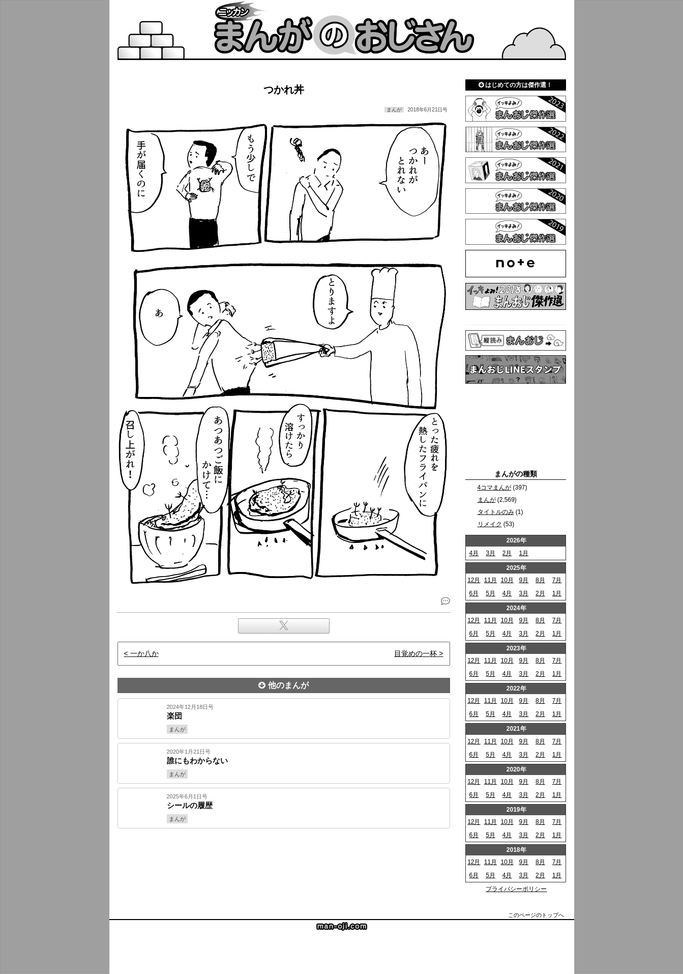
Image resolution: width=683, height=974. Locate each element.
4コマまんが (495, 487)
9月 (523, 580)
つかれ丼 (283, 89)
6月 (474, 593)
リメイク (490, 524)
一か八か (144, 653)
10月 (506, 580)
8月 (540, 580)
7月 (557, 580)
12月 (473, 580)
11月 (490, 580)
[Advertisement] (283, 863)
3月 (490, 553)
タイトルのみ (496, 511)
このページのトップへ (536, 915)
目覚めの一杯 (415, 653)
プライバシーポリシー (516, 889)
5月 (490, 593)
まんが (487, 499)
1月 (523, 553)
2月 (507, 553)
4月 (474, 553)
